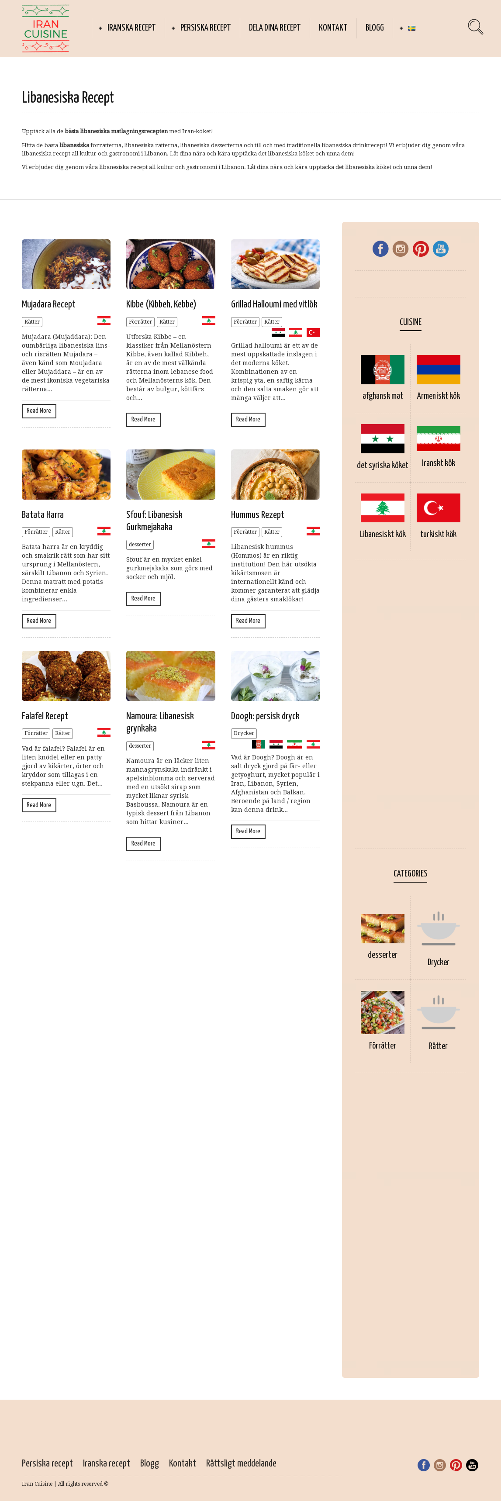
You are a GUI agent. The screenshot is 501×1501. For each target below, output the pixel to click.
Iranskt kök (438, 463)
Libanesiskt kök (383, 535)
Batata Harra (43, 515)
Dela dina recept (275, 28)
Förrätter (140, 322)
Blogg (375, 28)
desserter (140, 545)
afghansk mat (383, 396)
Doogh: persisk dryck (265, 716)
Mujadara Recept (49, 305)
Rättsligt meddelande (242, 1464)
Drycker (244, 733)
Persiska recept (205, 28)
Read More (39, 410)
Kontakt (333, 28)
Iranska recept (131, 28)
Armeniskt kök (438, 396)
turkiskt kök (438, 535)
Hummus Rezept (257, 515)
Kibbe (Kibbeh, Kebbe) (161, 305)
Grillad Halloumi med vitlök (274, 305)
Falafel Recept (45, 716)
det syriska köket (382, 466)
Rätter (32, 322)
